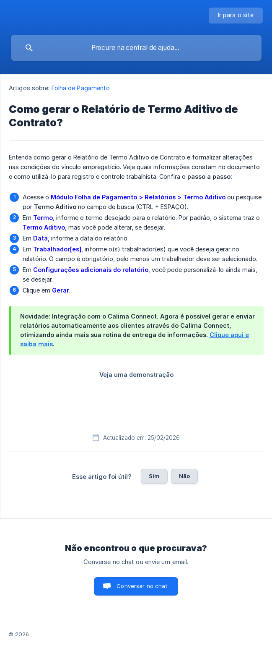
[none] (236, 16)
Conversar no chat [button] (142, 586)
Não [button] (184, 476)
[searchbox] (136, 48)
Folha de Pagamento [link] (81, 87)
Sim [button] (154, 476)
